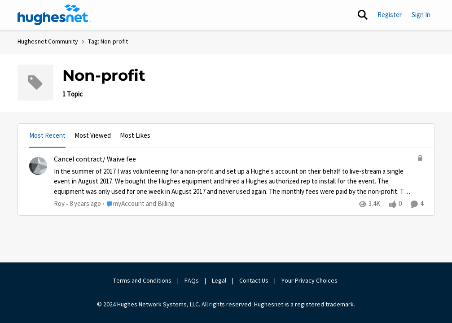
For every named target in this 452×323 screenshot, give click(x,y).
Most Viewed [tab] (93, 135)
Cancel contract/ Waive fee (95, 159)
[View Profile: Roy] (38, 166)
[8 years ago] (83, 204)
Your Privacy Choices (310, 280)
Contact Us (253, 280)
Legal (219, 280)
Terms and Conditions (142, 280)
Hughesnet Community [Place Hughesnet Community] (48, 41)
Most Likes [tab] (135, 135)
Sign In (421, 14)
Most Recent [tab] (47, 135)
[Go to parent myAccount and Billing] (139, 204)
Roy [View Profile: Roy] (59, 203)
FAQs (191, 280)
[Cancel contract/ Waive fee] (233, 181)
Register (389, 14)
